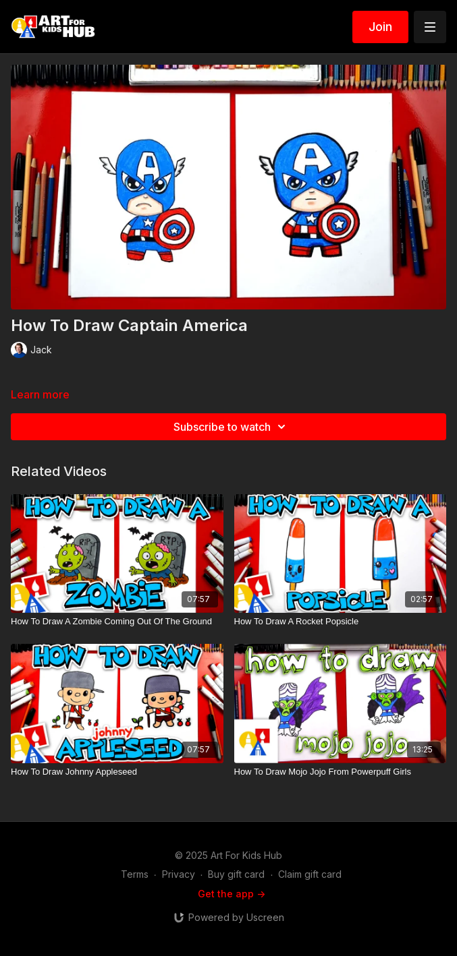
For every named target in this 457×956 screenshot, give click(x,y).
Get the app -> (231, 893)
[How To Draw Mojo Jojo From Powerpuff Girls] (340, 772)
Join (380, 27)
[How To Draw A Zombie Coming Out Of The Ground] (117, 621)
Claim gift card (310, 874)
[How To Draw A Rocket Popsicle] (340, 621)
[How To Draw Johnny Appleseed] (117, 772)
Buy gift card (236, 874)
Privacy (178, 874)
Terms (135, 874)
